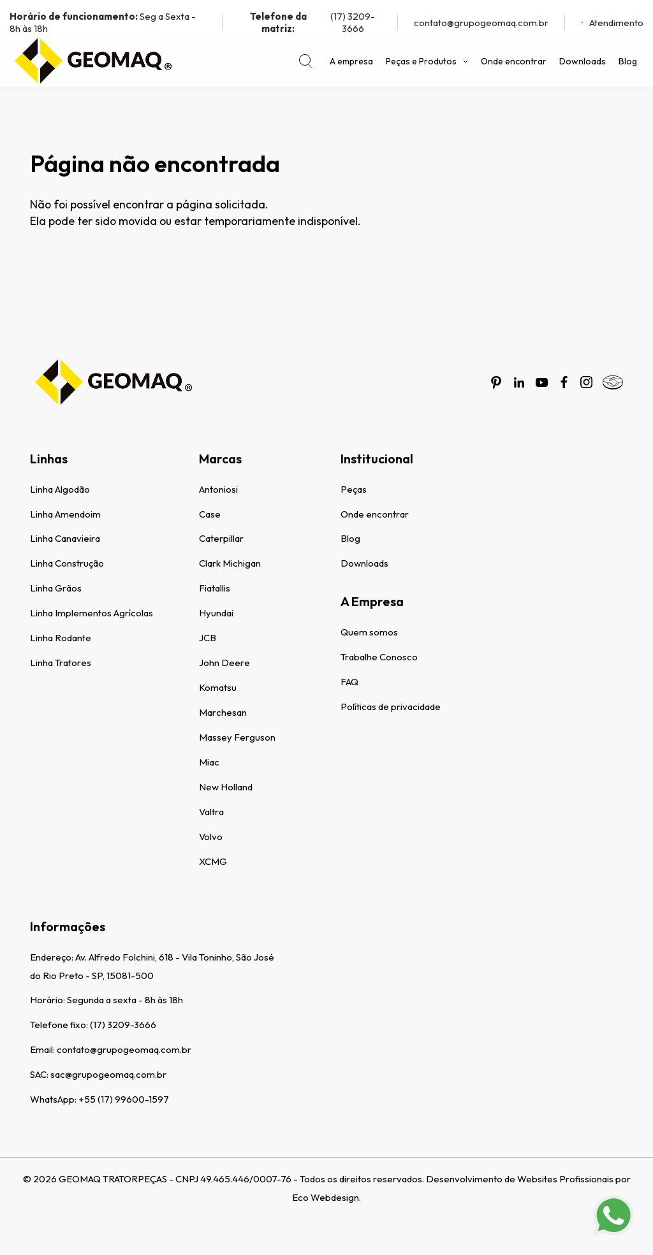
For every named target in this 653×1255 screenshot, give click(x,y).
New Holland (226, 787)
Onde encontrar (514, 61)
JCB (207, 638)
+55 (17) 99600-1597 (123, 1099)
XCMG (213, 861)
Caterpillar (221, 538)
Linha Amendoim (65, 514)
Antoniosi (218, 489)
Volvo (211, 837)
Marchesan (223, 712)
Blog (628, 61)
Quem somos (369, 632)
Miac (209, 762)
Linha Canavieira (65, 538)
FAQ (349, 682)
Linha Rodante (60, 638)
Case (210, 514)
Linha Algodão (60, 489)
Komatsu (218, 687)
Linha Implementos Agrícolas (91, 613)
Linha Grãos (56, 588)
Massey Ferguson (237, 737)
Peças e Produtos (427, 61)
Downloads (582, 61)
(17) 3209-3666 (306, 22)
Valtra (211, 812)
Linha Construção (67, 563)
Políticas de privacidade (391, 706)
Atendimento (612, 23)
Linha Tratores (60, 663)
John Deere (224, 663)
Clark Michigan (230, 563)
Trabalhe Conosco (379, 657)
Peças (354, 489)
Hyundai (216, 613)
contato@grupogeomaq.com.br (481, 23)
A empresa (351, 61)
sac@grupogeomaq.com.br (108, 1074)
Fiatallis (214, 588)
